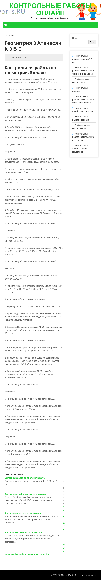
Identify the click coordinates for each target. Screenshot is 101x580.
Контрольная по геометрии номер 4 (23, 513)
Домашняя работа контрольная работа (25, 478)
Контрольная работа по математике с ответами (83, 136)
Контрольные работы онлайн (50, 9)
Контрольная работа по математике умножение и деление (83, 70)
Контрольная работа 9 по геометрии (23, 532)
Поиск (75, 38)
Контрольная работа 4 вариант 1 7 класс (82, 59)
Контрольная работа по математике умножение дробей (83, 99)
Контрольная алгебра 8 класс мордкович (80, 148)
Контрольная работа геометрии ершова (25, 494)
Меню (7, 24)
